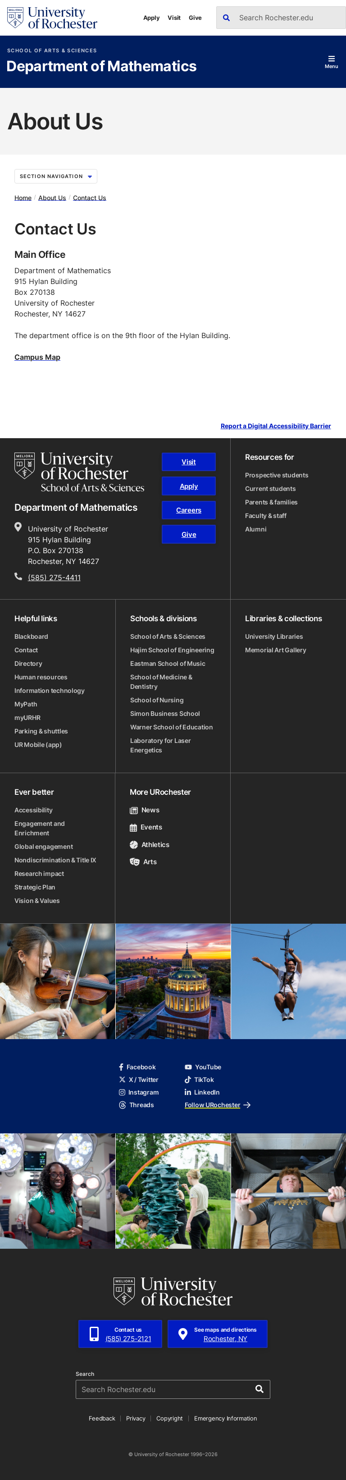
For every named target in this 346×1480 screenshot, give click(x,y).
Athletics (149, 844)
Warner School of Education (171, 727)
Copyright (169, 1418)
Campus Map (37, 357)
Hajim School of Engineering (172, 650)
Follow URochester (217, 1104)
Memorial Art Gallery (275, 650)
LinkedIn (202, 1092)
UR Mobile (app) (38, 744)
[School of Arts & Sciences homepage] (79, 472)
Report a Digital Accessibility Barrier (276, 426)
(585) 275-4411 (54, 577)
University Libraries (274, 636)
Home (23, 197)
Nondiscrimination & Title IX (55, 860)
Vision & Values (37, 900)
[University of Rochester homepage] (52, 17)
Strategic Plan (34, 887)
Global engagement (43, 846)
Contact (26, 650)
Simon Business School (165, 713)
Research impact (39, 873)
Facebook (137, 1067)
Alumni (255, 529)
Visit (174, 18)
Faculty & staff (266, 515)
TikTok (199, 1079)
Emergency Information (225, 1418)
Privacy (135, 1418)
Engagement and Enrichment (39, 828)
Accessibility (33, 810)
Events (146, 827)
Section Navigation (56, 176)
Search (85, 1374)
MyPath (25, 704)
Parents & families (271, 502)
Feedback (102, 1418)
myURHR (27, 717)
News (144, 810)
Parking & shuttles (41, 731)
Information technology (49, 690)
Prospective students (276, 475)
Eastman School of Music (167, 663)
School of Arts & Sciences (52, 50)
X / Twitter (139, 1079)
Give (195, 18)
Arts (143, 861)
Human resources (41, 677)
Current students (270, 488)
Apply (151, 18)
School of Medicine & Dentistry (161, 682)
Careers (188, 510)
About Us (52, 197)
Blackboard (31, 636)
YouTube (203, 1067)
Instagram (139, 1092)
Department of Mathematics (101, 67)
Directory (28, 663)
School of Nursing (156, 700)
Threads (136, 1104)
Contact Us (89, 197)
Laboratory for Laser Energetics (160, 745)
